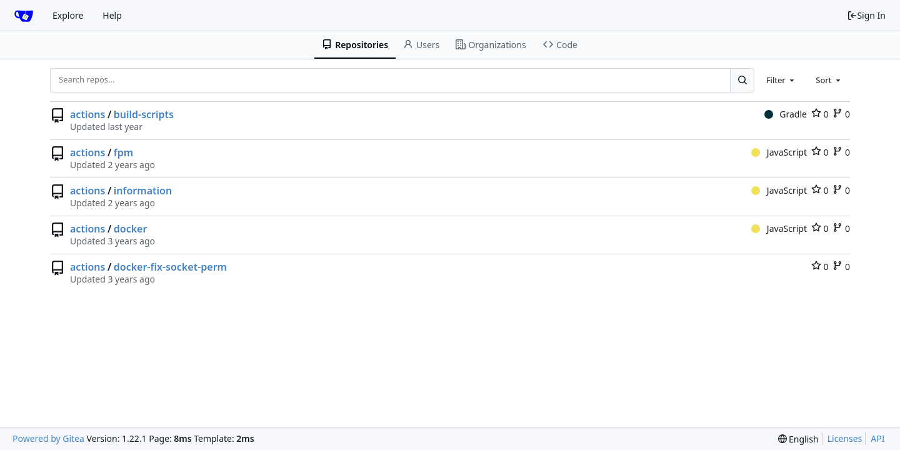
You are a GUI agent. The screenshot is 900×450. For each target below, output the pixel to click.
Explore (67, 15)
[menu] (798, 439)
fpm (123, 152)
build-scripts (144, 114)
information (143, 190)
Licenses (845, 438)
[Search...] (742, 80)
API (877, 438)
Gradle (785, 114)
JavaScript (779, 152)
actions (87, 114)
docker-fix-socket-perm (170, 267)
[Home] (23, 15)
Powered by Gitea (48, 438)
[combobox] (781, 80)
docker (131, 228)
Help (112, 15)
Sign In (866, 15)
